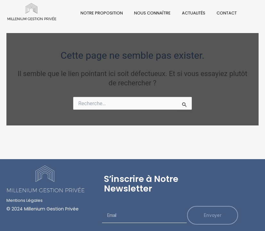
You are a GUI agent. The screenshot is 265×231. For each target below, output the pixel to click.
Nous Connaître (152, 13)
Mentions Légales (24, 200)
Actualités (193, 13)
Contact (227, 13)
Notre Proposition (102, 13)
